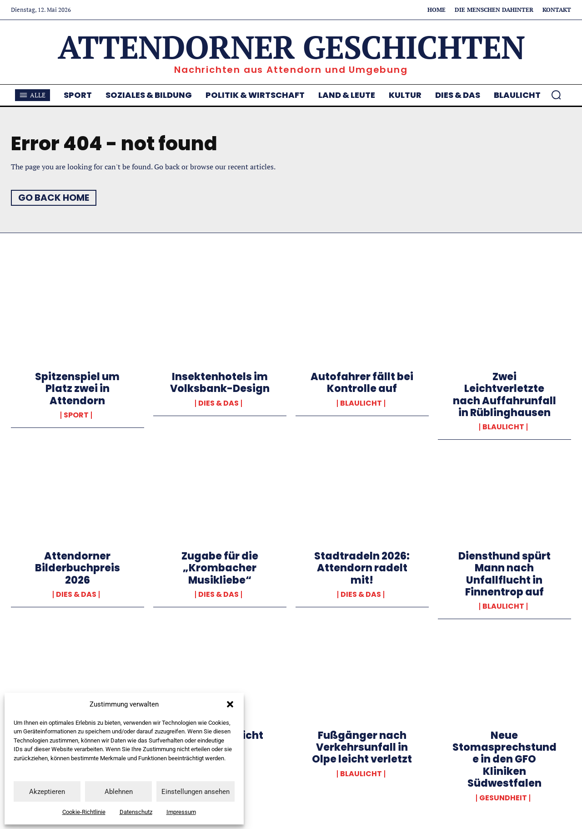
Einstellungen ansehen (195, 792)
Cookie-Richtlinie (83, 812)
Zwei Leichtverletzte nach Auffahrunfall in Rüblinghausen (504, 395)
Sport (76, 415)
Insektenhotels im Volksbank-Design (220, 383)
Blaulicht (361, 403)
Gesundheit (503, 798)
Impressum (181, 812)
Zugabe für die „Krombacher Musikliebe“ (219, 568)
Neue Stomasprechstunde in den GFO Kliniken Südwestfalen (504, 759)
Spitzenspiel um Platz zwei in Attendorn (77, 389)
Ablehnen (119, 792)
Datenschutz (136, 812)
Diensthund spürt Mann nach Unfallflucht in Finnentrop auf (504, 574)
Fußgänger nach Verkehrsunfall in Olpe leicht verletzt (362, 747)
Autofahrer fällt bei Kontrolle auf (362, 383)
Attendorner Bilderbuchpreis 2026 (77, 568)
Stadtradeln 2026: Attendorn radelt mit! (362, 568)
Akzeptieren (47, 792)
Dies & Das (218, 403)
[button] (230, 704)
